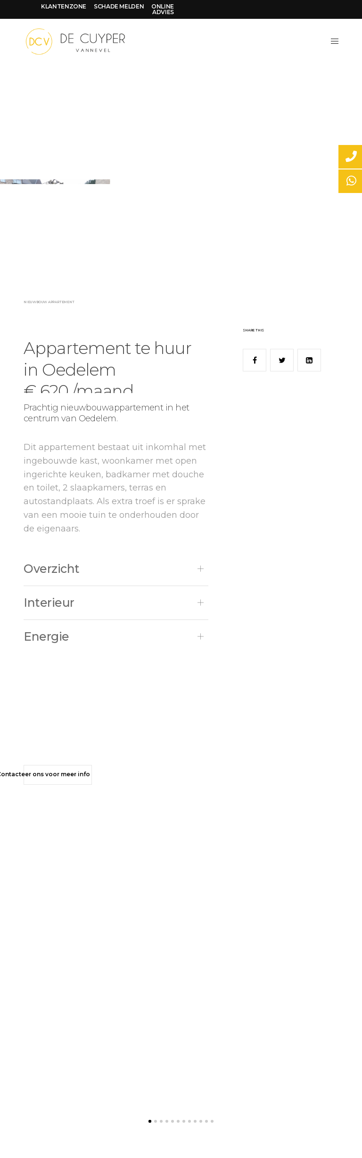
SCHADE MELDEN (119, 6)
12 (212, 1121)
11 (206, 1121)
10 (200, 1121)
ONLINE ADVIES (162, 9)
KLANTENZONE (63, 6)
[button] (58, 775)
